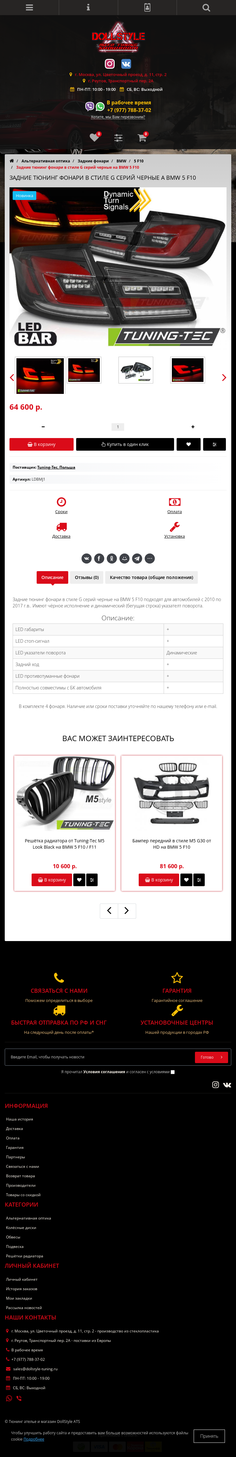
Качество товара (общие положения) (151, 577)
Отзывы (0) (87, 577)
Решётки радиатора (24, 1256)
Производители (21, 1185)
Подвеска (15, 1246)
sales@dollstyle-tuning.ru (31, 1369)
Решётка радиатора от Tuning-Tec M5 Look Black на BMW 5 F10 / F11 (64, 844)
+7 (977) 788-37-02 (129, 110)
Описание (52, 577)
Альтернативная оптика (28, 1218)
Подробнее (33, 1439)
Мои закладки (19, 1298)
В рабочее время (129, 102)
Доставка (14, 1128)
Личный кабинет (22, 1279)
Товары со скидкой (23, 1194)
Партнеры (15, 1157)
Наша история (19, 1119)
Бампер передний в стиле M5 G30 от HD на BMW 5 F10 (171, 844)
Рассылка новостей (24, 1307)
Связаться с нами (22, 1166)
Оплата (13, 1138)
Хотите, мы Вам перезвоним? (118, 117)
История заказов (21, 1288)
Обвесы (13, 1237)
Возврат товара (20, 1176)
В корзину (52, 880)
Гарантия (15, 1147)
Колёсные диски (21, 1227)
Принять (209, 1436)
